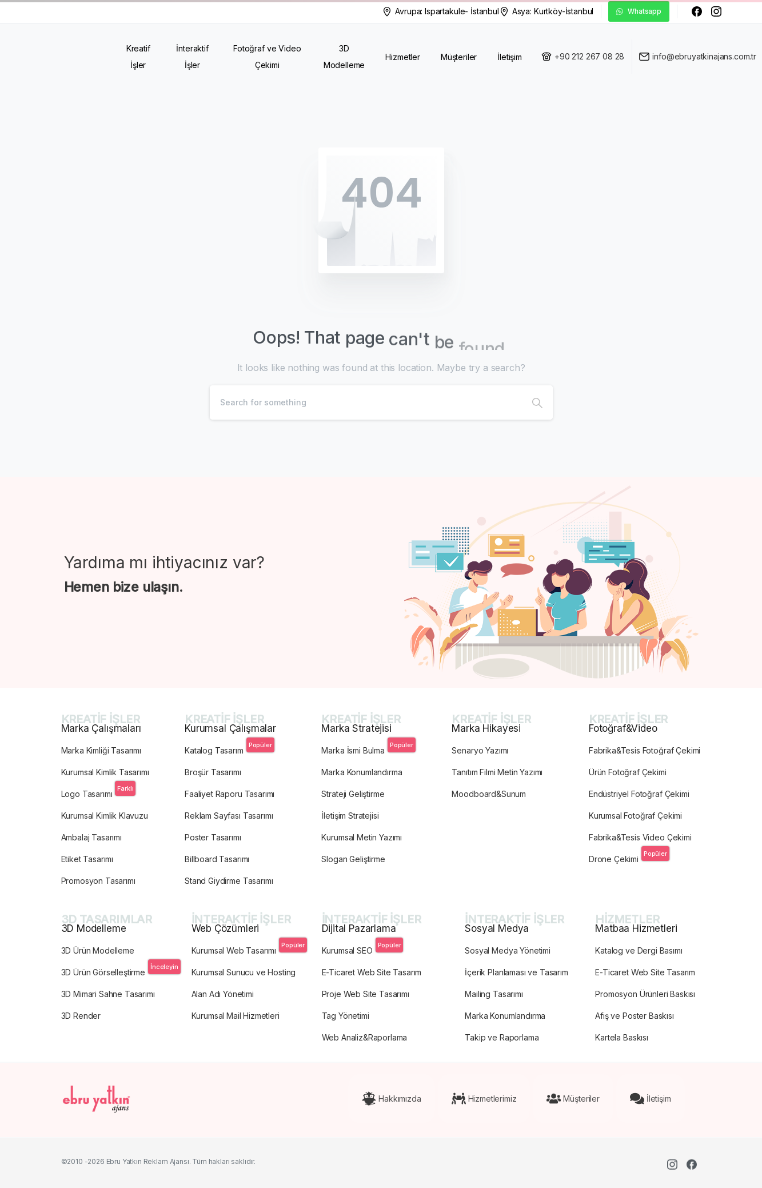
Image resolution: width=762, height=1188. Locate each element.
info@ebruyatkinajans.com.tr (704, 56)
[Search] (366, 402)
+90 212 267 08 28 (589, 56)
